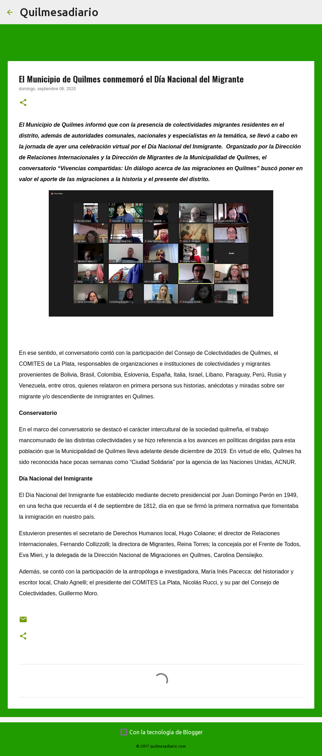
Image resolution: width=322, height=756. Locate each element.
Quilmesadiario (59, 12)
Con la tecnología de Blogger (161, 732)
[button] (23, 103)
